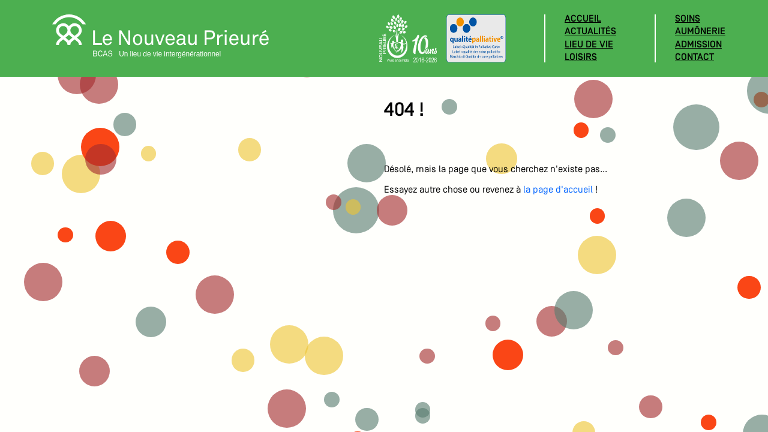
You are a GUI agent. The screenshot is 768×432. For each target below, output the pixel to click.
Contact (694, 57)
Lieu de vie (589, 45)
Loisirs (581, 57)
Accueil (583, 19)
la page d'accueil (558, 190)
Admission (698, 45)
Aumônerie (700, 32)
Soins (687, 19)
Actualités (590, 32)
